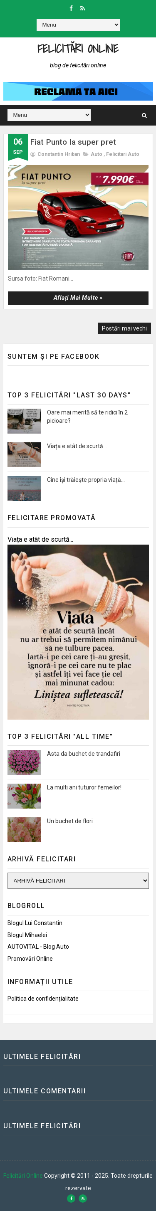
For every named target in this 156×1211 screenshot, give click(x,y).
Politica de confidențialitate (43, 998)
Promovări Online (30, 958)
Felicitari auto (122, 154)
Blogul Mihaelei (27, 935)
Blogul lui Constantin (34, 923)
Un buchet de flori (70, 821)
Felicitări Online (78, 48)
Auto (96, 154)
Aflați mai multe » (78, 297)
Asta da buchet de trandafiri (83, 753)
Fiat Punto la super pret (73, 142)
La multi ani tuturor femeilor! (84, 787)
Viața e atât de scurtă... (77, 446)
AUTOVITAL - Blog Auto (38, 946)
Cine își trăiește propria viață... (86, 479)
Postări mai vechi (124, 328)
